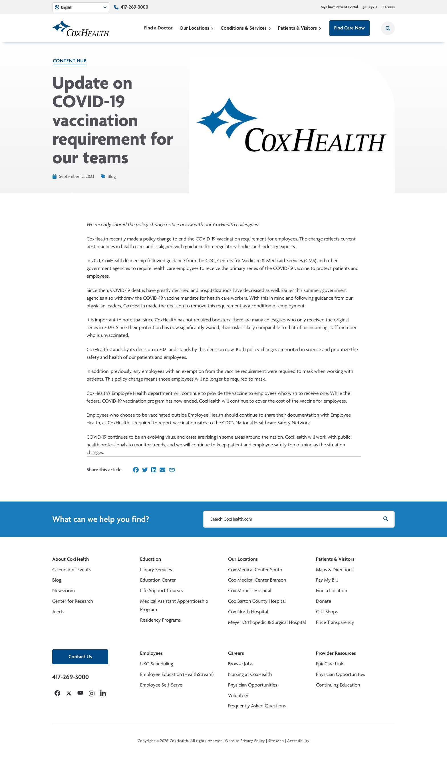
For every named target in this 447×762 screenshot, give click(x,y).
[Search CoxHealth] (388, 28)
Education (150, 559)
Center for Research (72, 601)
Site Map (276, 741)
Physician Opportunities (252, 685)
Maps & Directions (334, 570)
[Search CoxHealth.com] (299, 519)
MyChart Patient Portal (339, 7)
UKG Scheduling (156, 664)
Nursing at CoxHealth (250, 674)
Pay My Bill (327, 580)
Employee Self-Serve (161, 685)
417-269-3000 (134, 7)
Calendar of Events (71, 570)
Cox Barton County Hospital (257, 601)
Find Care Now (349, 28)
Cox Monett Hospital (249, 591)
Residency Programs (160, 620)
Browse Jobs (240, 664)
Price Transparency (335, 622)
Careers (388, 7)
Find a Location (331, 591)
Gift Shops (327, 612)
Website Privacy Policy (245, 741)
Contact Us (80, 657)
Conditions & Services (246, 28)
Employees (151, 653)
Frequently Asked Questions (257, 706)
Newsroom (63, 591)
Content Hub (69, 61)
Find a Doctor (158, 28)
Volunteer (238, 696)
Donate (323, 601)
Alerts (58, 612)
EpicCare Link (329, 664)
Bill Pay (370, 7)
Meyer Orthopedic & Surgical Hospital (267, 622)
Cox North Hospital (248, 612)
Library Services (156, 570)
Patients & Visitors (299, 28)
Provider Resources (336, 653)
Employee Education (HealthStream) (177, 674)
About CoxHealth (70, 559)
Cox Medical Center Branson (257, 580)
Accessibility (298, 741)
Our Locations (197, 28)
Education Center (158, 580)
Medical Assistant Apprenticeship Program (174, 605)
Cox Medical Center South (255, 570)
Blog (56, 580)
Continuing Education (338, 685)
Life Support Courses (161, 591)
